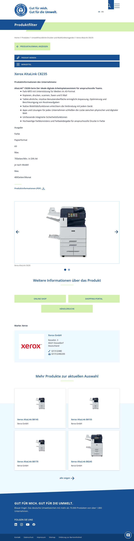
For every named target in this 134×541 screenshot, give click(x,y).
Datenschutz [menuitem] (29, 537)
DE (99, 12)
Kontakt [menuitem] (17, 537)
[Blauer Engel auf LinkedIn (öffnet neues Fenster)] (15, 524)
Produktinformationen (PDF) (27, 188)
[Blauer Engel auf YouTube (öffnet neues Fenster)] (27, 524)
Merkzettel (26, 64)
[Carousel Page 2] (69, 270)
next (114, 232)
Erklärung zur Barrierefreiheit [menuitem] (71, 537)
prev (19, 232)
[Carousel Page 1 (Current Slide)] (65, 270)
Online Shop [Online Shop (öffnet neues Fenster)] (40, 299)
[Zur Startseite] (51, 10)
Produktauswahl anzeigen (34, 46)
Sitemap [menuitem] (53, 537)
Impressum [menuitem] (41, 537)
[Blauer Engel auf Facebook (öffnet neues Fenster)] (34, 524)
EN (102, 12)
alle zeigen (65, 478)
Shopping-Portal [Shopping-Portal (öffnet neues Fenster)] (94, 299)
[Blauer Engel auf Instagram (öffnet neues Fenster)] (21, 524)
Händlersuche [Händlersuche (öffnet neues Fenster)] (67, 309)
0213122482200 (58, 354)
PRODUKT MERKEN (28, 58)
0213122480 (56, 351)
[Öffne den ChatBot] (128, 535)
